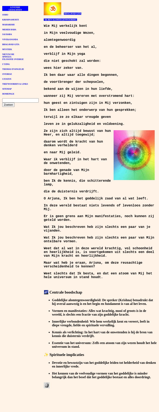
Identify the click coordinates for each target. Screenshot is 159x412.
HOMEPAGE (8, 94)
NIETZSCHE (8, 54)
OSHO (5, 15)
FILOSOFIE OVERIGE (13, 59)
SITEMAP (7, 89)
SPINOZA (6, 57)
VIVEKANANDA (10, 39)
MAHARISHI (8, 24)
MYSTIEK (7, 49)
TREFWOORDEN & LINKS (15, 84)
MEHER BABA (9, 29)
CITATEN (6, 79)
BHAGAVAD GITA (10, 44)
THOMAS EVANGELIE (13, 69)
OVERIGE (7, 74)
